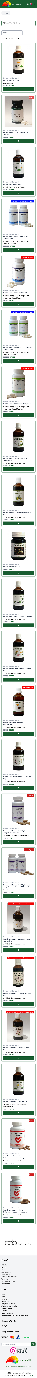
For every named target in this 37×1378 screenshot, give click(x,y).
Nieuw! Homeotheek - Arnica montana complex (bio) (16, 940)
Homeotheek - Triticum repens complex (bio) (17, 778)
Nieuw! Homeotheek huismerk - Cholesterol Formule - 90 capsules (15, 1211)
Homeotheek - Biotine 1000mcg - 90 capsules (15, 133)
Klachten (4, 1311)
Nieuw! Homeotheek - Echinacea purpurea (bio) (17, 1048)
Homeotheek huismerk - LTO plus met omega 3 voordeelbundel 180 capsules (16, 886)
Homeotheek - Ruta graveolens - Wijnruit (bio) (17, 513)
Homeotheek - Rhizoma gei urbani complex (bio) (15, 459)
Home (5, 13)
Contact (4, 1299)
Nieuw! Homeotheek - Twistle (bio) (15, 1101)
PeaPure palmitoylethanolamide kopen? (14, 1315)
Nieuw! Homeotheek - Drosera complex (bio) (17, 994)
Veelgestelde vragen (8, 1304)
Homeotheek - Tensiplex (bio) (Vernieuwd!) (13, 723)
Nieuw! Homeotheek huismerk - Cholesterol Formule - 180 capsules (15, 1157)
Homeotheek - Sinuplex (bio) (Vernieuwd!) (17, 616)
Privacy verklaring (7, 1313)
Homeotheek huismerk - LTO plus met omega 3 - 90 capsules (16, 832)
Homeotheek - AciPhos (11, 80)
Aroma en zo (5, 1284)
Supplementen (6, 1272)
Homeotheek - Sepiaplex (11, 566)
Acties (3, 1267)
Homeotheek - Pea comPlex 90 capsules (17, 404)
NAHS (3, 1270)
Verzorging (4, 1279)
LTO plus (4, 1265)
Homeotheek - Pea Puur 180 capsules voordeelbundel (16, 237)
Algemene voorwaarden (9, 1306)
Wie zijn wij (5, 1301)
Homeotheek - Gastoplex (12, 184)
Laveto (30, 1375)
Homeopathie (6, 1274)
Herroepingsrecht (7, 1308)
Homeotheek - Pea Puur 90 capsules (15, 293)
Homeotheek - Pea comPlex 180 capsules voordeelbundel (17, 348)
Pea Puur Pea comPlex (8, 1277)
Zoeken (3, 1297)
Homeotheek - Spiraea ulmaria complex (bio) (17, 669)
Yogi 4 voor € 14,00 (8, 1281)
